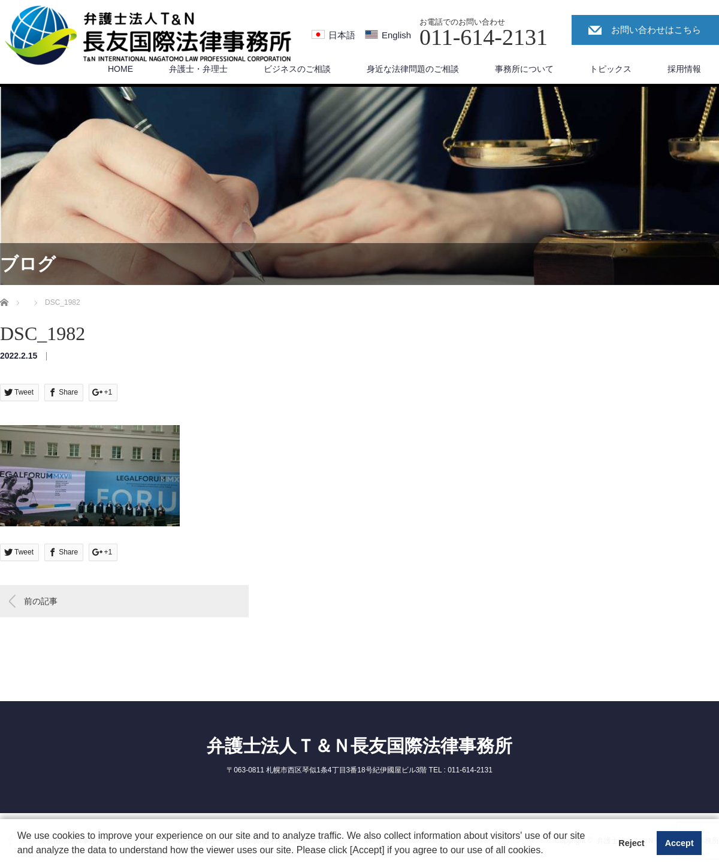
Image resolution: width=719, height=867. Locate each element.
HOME (120, 69)
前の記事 (41, 601)
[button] (547, 851)
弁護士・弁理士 (198, 69)
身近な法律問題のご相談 (413, 69)
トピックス (611, 69)
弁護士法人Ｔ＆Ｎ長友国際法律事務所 (359, 746)
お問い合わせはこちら (656, 30)
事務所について (524, 69)
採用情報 (684, 69)
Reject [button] (631, 843)
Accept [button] (679, 843)
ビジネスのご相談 (297, 69)
